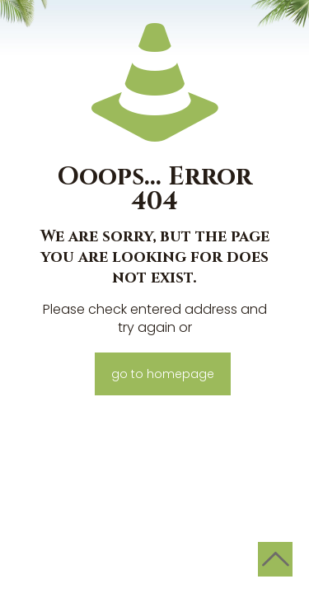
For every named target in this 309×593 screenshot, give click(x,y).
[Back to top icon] (275, 559)
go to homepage (162, 374)
